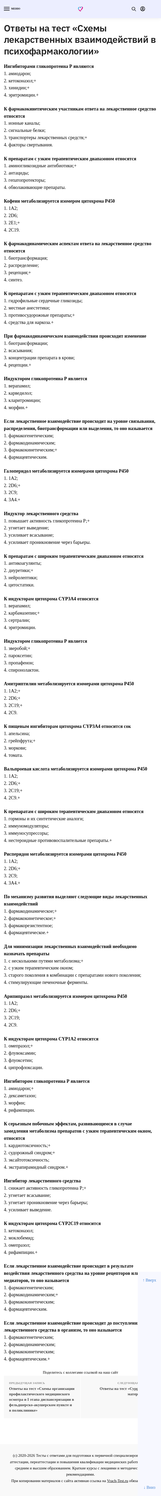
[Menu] (11, 9)
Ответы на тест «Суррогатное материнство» (126, 1391)
